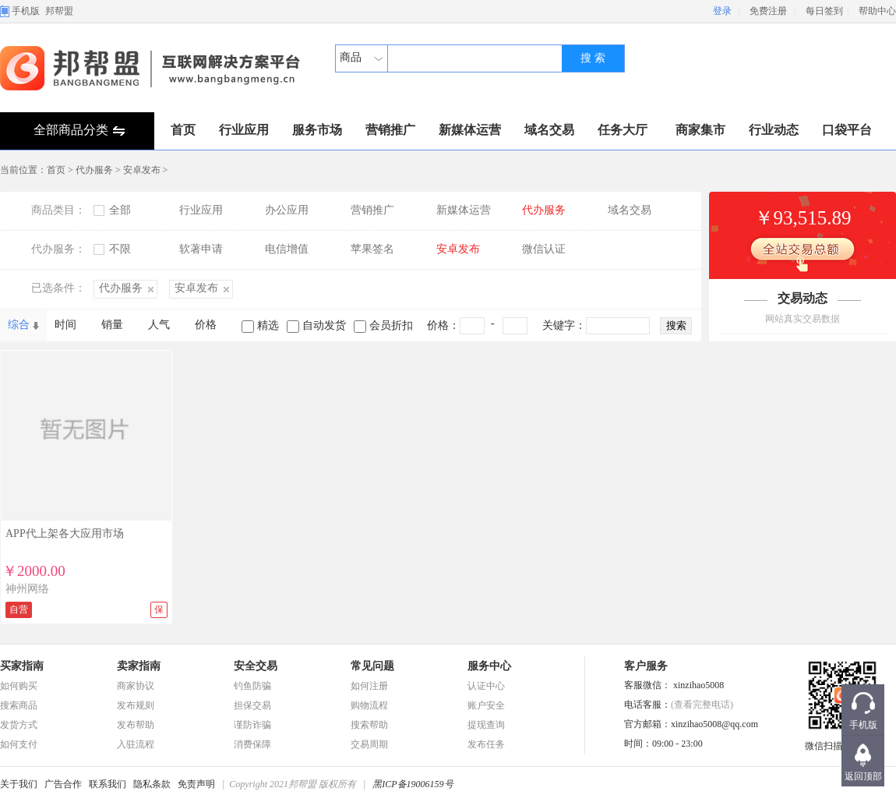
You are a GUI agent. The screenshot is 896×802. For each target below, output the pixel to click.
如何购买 (18, 685)
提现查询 (486, 724)
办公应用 (287, 210)
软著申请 (201, 249)
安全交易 (255, 666)
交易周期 (369, 744)
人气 (159, 324)
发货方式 (18, 724)
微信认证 (544, 249)
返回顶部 (863, 776)
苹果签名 (372, 249)
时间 (65, 324)
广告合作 (63, 784)
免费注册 (768, 10)
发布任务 (486, 744)
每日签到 (824, 10)
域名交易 (549, 129)
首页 (183, 129)
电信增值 (287, 249)
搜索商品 (18, 705)
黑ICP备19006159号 (412, 784)
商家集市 (700, 129)
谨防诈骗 (252, 724)
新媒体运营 (470, 129)
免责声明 (196, 784)
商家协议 (135, 685)
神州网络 (27, 589)
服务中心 (489, 666)
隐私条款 (152, 784)
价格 (206, 324)
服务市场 (317, 129)
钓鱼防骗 (252, 685)
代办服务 (94, 169)
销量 (112, 324)
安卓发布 (142, 169)
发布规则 (135, 705)
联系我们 (107, 784)
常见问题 (372, 666)
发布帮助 (135, 724)
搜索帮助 (369, 724)
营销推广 (390, 129)
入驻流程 (135, 744)
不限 (120, 249)
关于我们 (18, 784)
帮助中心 (877, 10)
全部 (120, 210)
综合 (19, 324)
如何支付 (18, 744)
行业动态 (774, 129)
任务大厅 (622, 129)
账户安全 (486, 705)
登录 (722, 10)
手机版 (26, 10)
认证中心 (486, 685)
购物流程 (369, 705)
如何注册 (369, 685)
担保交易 (252, 705)
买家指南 (22, 666)
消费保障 (252, 744)
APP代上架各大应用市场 (64, 533)
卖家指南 (139, 666)
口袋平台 (847, 129)
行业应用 (244, 129)
